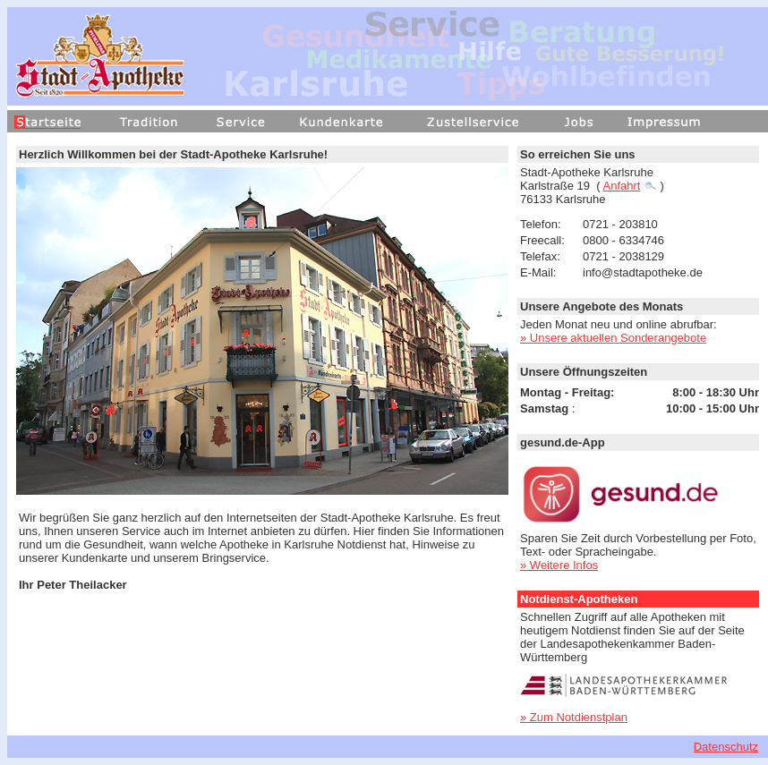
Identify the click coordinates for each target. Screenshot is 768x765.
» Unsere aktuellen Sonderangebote (613, 337)
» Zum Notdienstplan (573, 717)
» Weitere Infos (559, 565)
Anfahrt (630, 185)
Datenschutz (726, 746)
